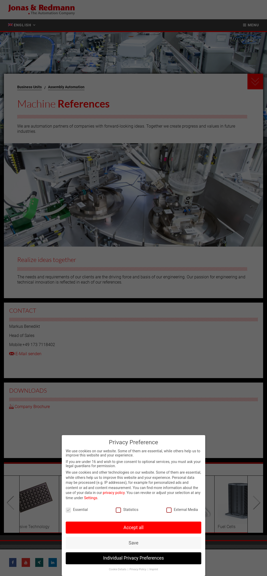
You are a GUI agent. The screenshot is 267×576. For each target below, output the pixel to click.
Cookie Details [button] (118, 569)
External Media (182, 510)
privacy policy (114, 493)
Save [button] (133, 543)
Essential (77, 510)
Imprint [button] (153, 569)
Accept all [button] (134, 527)
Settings (90, 498)
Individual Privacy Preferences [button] (133, 558)
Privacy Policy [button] (138, 569)
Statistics (127, 510)
